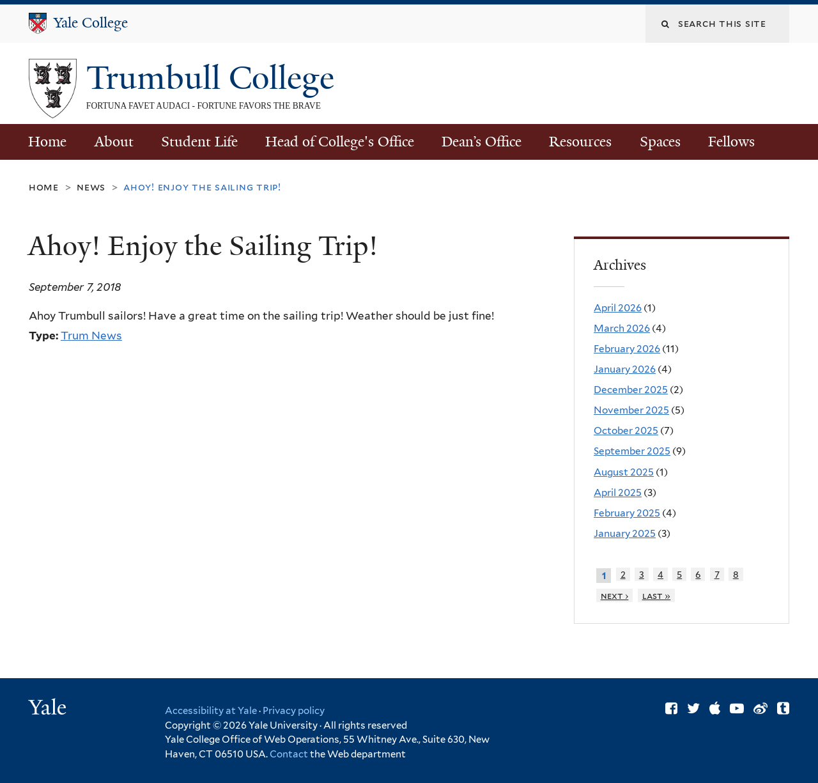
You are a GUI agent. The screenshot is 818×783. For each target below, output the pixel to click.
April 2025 (618, 492)
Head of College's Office (339, 141)
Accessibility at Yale (211, 711)
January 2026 (625, 369)
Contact (290, 754)
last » (656, 595)
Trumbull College (214, 78)
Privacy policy (294, 711)
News (91, 187)
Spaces (660, 141)
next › (615, 595)
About (114, 141)
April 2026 (618, 308)
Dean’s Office (481, 141)
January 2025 (625, 533)
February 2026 (627, 349)
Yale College (91, 22)
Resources (580, 141)
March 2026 (622, 328)
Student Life (199, 141)
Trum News (91, 335)
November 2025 (631, 410)
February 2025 (627, 513)
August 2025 (624, 472)
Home (47, 141)
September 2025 (632, 451)
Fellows (731, 141)
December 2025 (631, 390)
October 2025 (626, 430)
